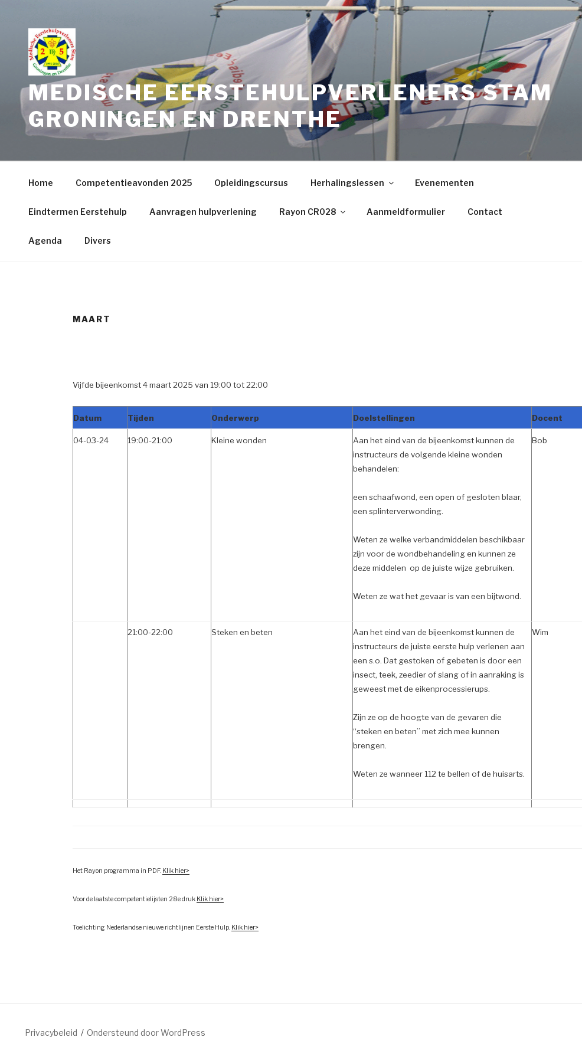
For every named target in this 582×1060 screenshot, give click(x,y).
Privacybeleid (51, 1033)
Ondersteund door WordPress (146, 1033)
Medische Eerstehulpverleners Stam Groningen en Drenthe (290, 106)
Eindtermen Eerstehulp (77, 212)
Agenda (45, 240)
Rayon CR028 (313, 212)
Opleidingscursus (251, 183)
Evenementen (444, 183)
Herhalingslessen (352, 183)
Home (40, 183)
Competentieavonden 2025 (134, 183)
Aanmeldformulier (406, 212)
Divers (97, 240)
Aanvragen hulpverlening (203, 212)
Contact (484, 212)
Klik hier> (175, 871)
